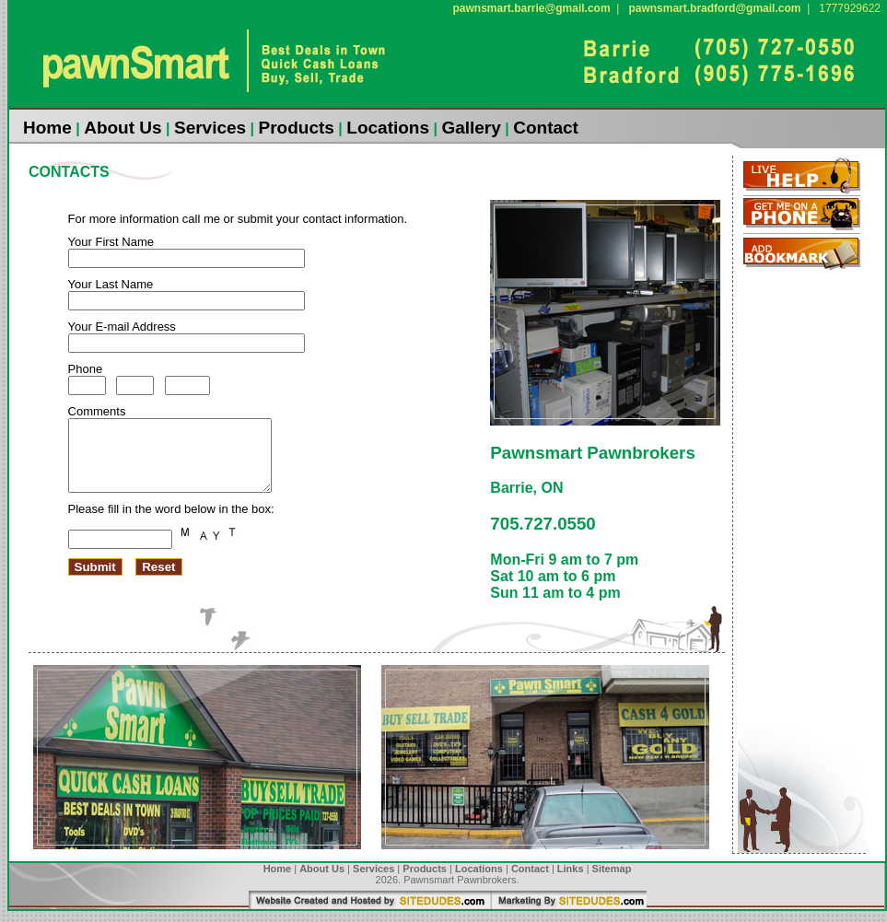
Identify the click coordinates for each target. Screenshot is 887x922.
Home (47, 127)
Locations (387, 127)
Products (296, 127)
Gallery (470, 127)
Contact (545, 127)
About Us (122, 127)
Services (210, 127)
